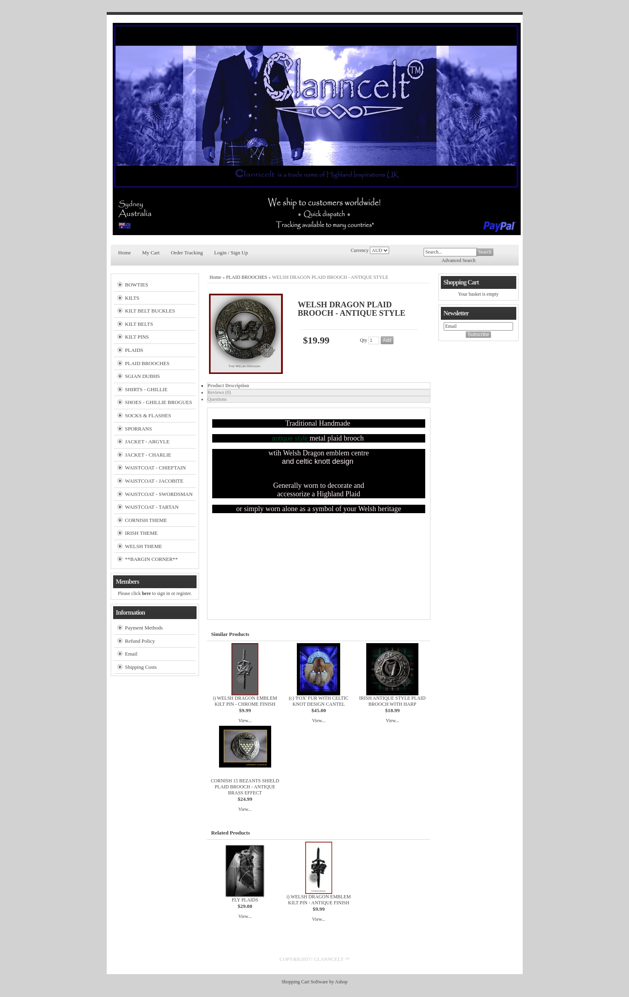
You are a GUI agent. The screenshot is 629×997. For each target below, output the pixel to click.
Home (124, 253)
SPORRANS (138, 429)
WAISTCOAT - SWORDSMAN (159, 494)
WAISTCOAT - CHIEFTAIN (155, 468)
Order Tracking (187, 253)
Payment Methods (144, 628)
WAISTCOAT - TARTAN (152, 507)
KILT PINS (137, 337)
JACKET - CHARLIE (148, 455)
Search (484, 252)
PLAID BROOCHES (147, 363)
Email (131, 654)
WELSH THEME (143, 546)
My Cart (151, 253)
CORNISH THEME (146, 520)
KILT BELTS (139, 324)
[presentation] (318, 386)
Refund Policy (140, 641)
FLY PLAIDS (245, 900)
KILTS (132, 298)
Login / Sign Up (231, 253)
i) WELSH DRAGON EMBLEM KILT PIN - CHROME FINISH (245, 701)
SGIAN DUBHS (142, 376)
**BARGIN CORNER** (151, 559)
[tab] (318, 385)
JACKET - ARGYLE (147, 442)
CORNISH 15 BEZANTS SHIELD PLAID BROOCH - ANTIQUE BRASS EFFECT (245, 787)
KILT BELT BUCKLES (150, 311)
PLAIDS (134, 350)
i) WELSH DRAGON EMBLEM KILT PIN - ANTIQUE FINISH (318, 900)
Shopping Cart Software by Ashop (315, 982)
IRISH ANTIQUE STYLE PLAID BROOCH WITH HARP (392, 701)
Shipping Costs (141, 667)
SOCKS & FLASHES (148, 415)
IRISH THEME (141, 533)
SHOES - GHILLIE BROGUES (158, 402)
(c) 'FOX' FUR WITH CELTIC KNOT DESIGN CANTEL (319, 701)
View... (245, 720)
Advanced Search (458, 260)
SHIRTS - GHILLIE (146, 389)
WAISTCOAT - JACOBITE (154, 481)
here (146, 593)
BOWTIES (136, 285)
